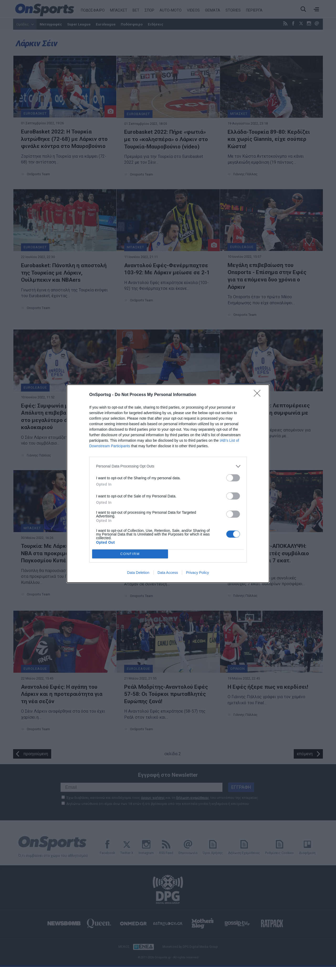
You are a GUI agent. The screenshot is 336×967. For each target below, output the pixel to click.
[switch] (233, 477)
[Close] (259, 395)
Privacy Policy (197, 572)
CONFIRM (130, 554)
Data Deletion (138, 572)
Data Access (168, 572)
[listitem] (168, 466)
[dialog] (168, 484)
